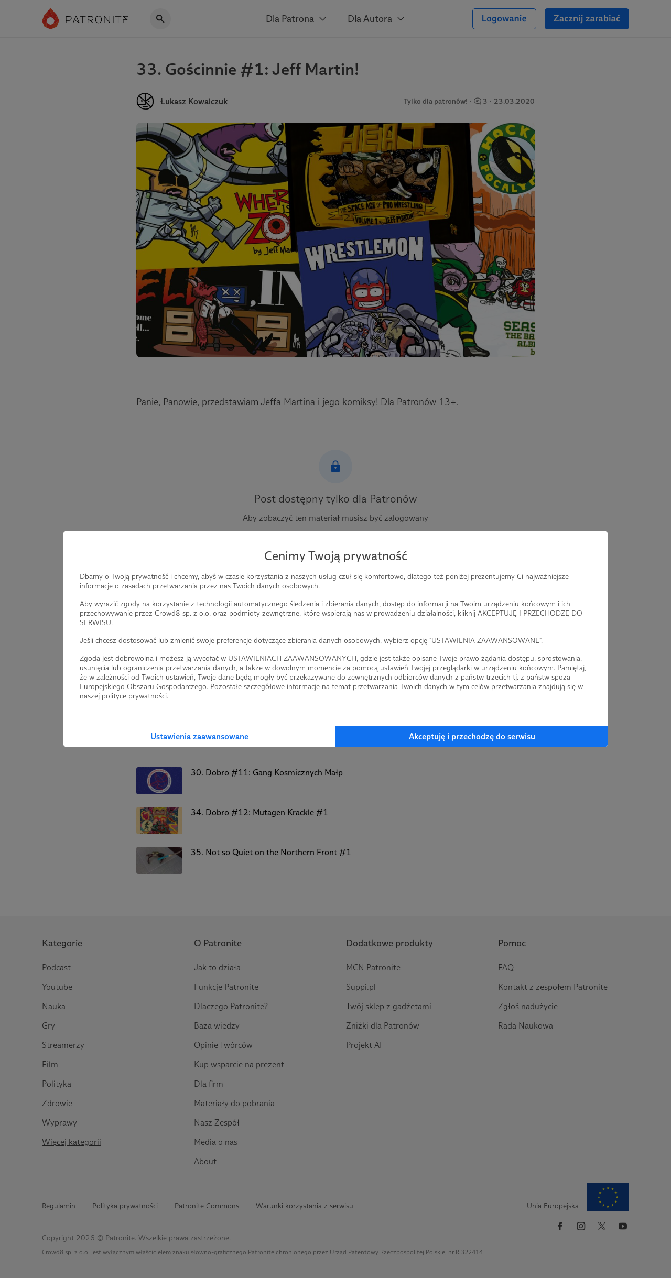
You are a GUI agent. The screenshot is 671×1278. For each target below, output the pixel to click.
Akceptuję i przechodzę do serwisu (472, 736)
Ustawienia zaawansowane (199, 736)
